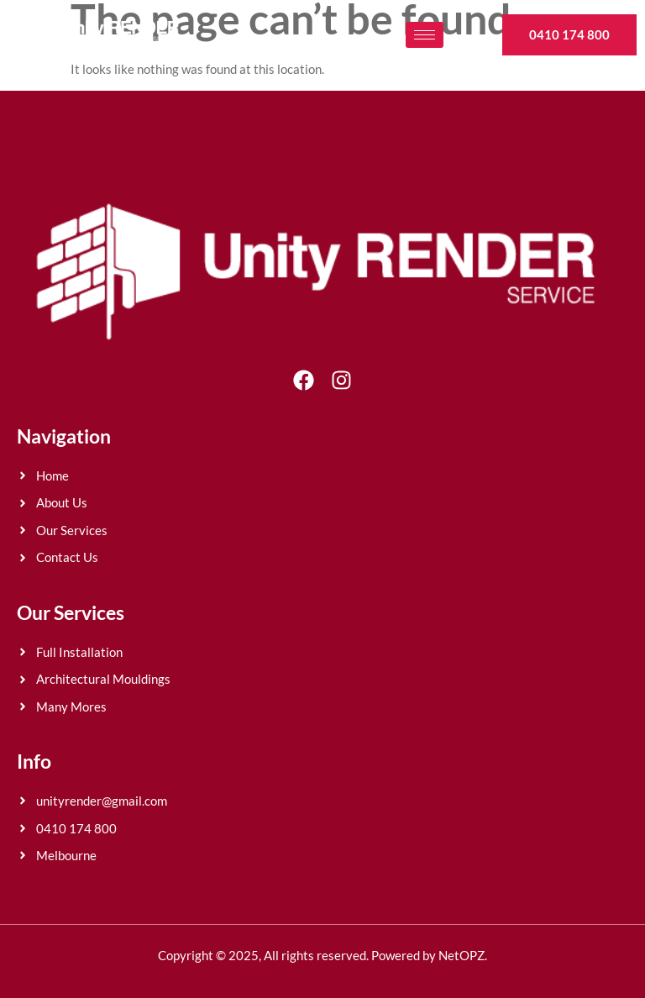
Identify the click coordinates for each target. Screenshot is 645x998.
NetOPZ (461, 955)
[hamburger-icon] (424, 35)
